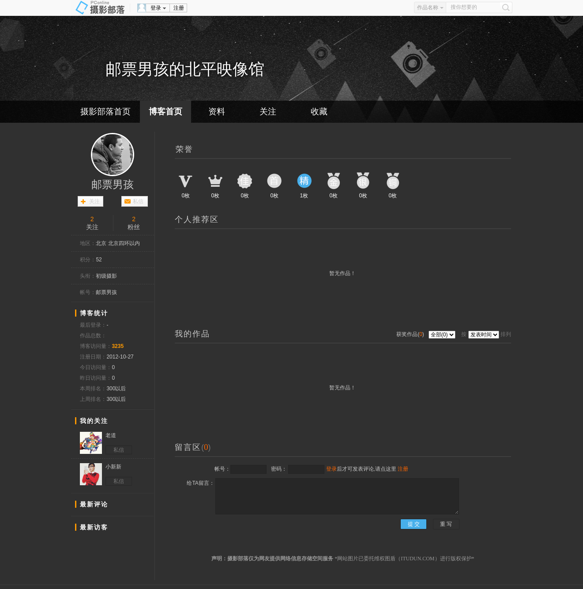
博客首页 (165, 111)
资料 (216, 111)
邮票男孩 (112, 184)
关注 (268, 111)
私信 (138, 201)
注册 (178, 8)
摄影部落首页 (105, 111)
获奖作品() (410, 334)
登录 (155, 8)
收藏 (319, 111)
